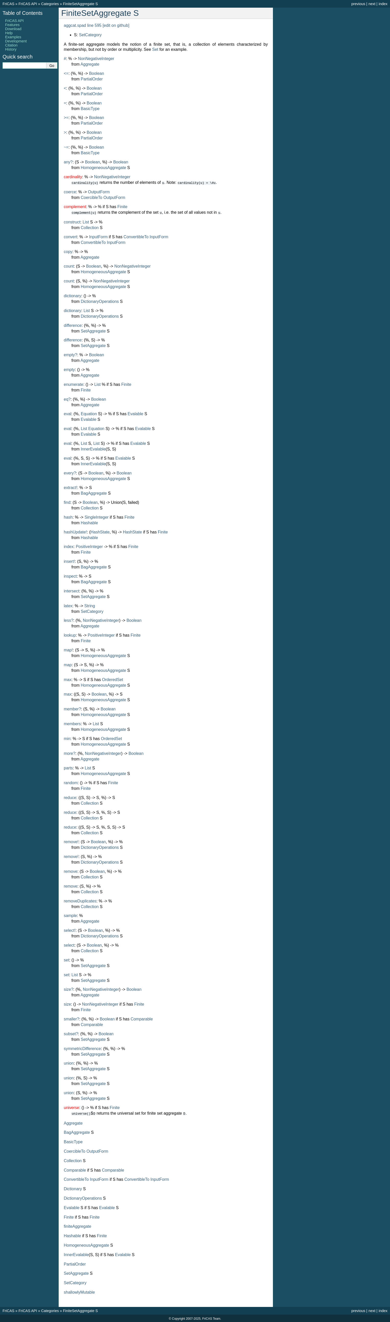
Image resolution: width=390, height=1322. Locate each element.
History (11, 49)
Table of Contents (23, 13)
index (383, 4)
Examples (13, 37)
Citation (11, 45)
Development (16, 41)
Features (12, 25)
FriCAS (8, 4)
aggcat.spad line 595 (83, 25)
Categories (50, 4)
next (372, 4)
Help (9, 33)
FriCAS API (27, 4)
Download (13, 29)
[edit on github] (116, 25)
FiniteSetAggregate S (80, 4)
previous (358, 4)
